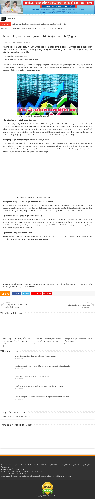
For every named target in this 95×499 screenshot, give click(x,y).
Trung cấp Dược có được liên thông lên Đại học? (18, 305)
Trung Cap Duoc (35, 465)
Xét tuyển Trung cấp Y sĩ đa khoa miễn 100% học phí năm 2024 (36, 356)
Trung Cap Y (25, 465)
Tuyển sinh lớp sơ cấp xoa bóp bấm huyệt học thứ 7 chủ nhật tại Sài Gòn (39, 386)
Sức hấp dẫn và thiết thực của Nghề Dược (77, 305)
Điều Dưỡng (69, 465)
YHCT (53, 465)
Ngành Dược (34, 47)
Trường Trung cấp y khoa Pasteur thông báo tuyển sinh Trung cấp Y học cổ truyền (39, 24)
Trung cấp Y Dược (7, 465)
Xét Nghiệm (60, 465)
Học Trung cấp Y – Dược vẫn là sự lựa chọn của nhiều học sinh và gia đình (16, 340)
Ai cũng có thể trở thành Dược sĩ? (16, 56)
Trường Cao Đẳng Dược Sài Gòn (32, 476)
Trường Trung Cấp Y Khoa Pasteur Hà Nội (16, 416)
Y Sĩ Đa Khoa (45, 465)
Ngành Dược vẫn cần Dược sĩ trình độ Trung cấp (21, 59)
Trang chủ (3, 28)
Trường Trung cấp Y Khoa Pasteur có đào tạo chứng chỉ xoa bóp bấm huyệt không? (42, 397)
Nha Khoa (77, 465)
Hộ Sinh (84, 465)
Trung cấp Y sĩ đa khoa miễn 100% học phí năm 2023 (32, 376)
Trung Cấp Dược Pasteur (17, 28)
